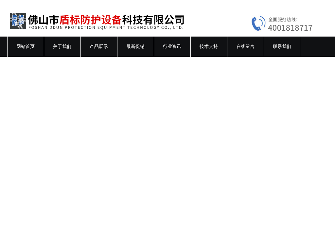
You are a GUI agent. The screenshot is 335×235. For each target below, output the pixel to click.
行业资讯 (172, 46)
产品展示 (99, 46)
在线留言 (245, 46)
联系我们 (282, 46)
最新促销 (135, 46)
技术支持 (209, 46)
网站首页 (25, 46)
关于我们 (62, 46)
